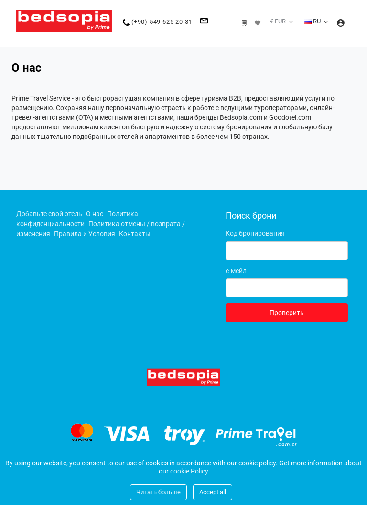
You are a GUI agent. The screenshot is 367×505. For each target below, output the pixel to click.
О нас (94, 214)
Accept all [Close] (212, 491)
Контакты (135, 234)
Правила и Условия (84, 234)
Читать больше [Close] (158, 491)
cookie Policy (189, 471)
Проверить (287, 312)
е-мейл (236, 270)
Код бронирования (255, 233)
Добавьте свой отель (49, 214)
